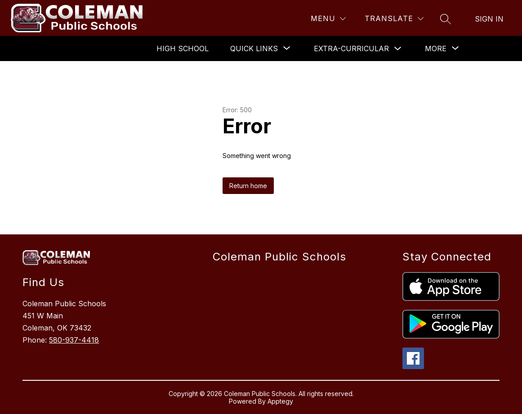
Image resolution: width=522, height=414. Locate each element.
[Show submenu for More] (435, 48)
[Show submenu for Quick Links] (254, 48)
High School (182, 48)
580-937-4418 (74, 339)
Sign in (489, 18)
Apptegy (280, 401)
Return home (248, 185)
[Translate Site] (394, 18)
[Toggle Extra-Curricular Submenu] (398, 49)
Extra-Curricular (351, 48)
